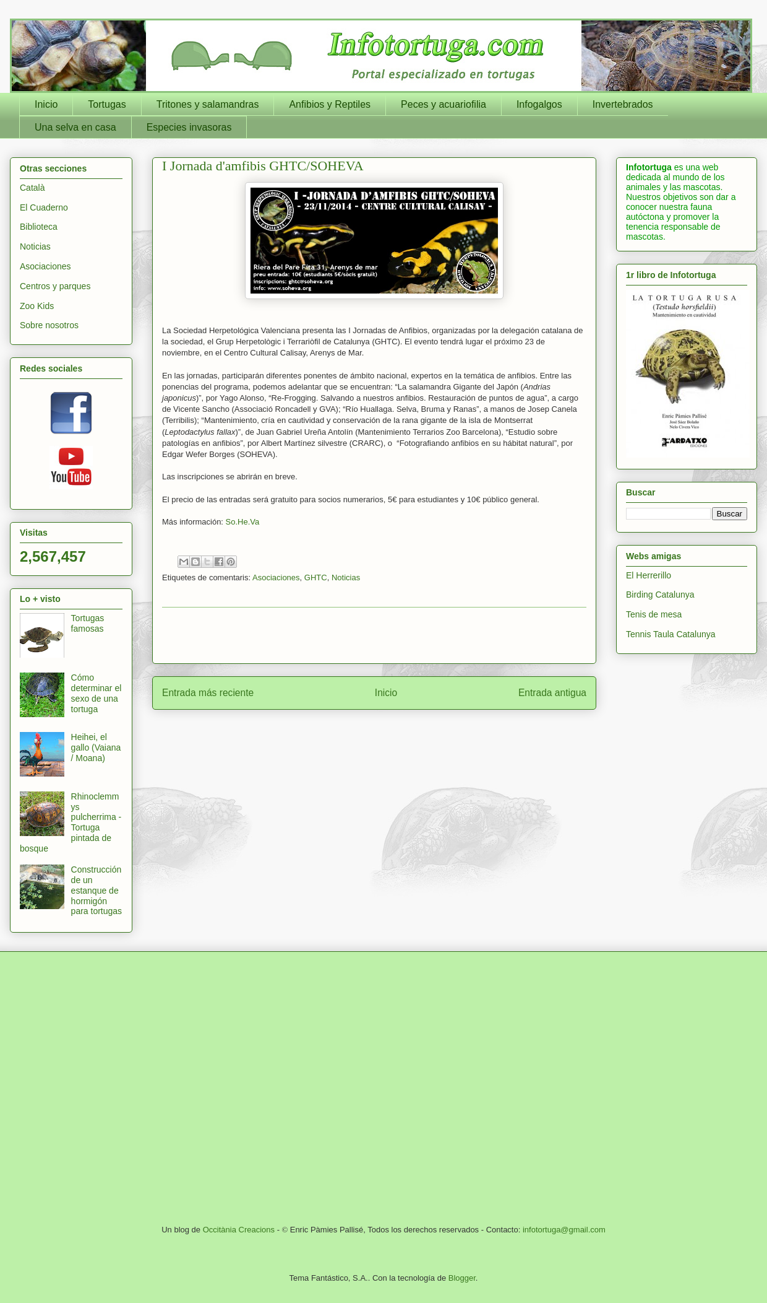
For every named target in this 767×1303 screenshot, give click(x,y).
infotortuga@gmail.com (564, 1229)
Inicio (46, 104)
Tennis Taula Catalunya (671, 634)
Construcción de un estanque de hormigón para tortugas (96, 890)
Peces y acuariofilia (443, 104)
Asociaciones (276, 577)
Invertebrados (623, 104)
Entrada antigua (552, 692)
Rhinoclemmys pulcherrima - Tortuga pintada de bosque (70, 822)
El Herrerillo (648, 575)
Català (32, 188)
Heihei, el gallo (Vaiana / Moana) (96, 747)
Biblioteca (39, 227)
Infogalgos (539, 104)
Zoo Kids (37, 306)
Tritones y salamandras (207, 104)
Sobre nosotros (49, 325)
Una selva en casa (75, 127)
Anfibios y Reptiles (330, 104)
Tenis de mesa (654, 614)
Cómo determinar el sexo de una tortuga (96, 693)
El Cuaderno (44, 207)
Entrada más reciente (208, 692)
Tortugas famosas (88, 623)
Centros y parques (55, 286)
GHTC (315, 577)
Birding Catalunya (660, 594)
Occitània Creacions (239, 1229)
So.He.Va (243, 521)
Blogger (462, 1278)
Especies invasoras (189, 127)
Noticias (346, 577)
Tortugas (107, 104)
